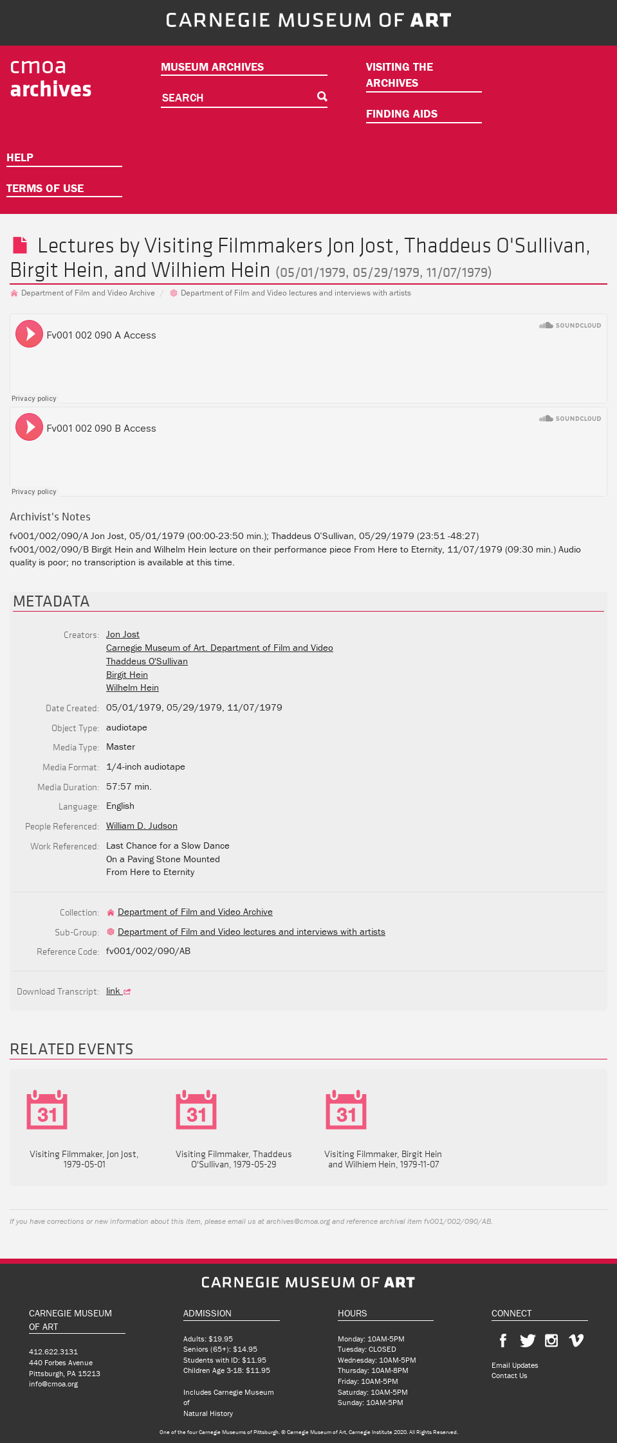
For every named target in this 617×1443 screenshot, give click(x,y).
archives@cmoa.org (298, 1221)
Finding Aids (401, 113)
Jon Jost (360, 245)
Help (19, 157)
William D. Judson (142, 825)
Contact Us (510, 1375)
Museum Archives (212, 66)
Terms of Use (45, 188)
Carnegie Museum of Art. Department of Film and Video (219, 647)
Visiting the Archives (399, 75)
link (120, 990)
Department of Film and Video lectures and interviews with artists (290, 292)
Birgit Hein (57, 269)
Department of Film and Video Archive (82, 292)
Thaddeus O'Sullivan (494, 245)
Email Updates (515, 1365)
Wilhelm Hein (132, 687)
